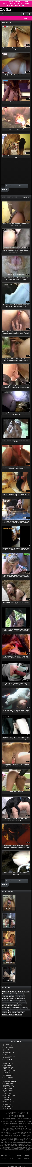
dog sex (11, 1014)
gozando (18, 1003)
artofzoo (11, 996)
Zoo (5, 9)
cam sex (20, 991)
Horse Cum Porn (9, 1101)
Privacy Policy (3, 1160)
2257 (14, 1160)
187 (25, 185)
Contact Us (25, 1160)
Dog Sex (7, 1044)
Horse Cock (8, 1103)
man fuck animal (16, 1007)
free (23, 1012)
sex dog (26, 991)
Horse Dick (8, 1099)
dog (9, 1012)
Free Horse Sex (9, 1093)
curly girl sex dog (19, 996)
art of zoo (5, 996)
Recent (26, 197)
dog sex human (19, 993)
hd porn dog (5, 1010)
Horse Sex (7, 1057)
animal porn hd (21, 998)
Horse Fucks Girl (9, 1052)
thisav (26, 3)
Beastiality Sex (9, 1063)
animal (14, 1012)
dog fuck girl (5, 991)
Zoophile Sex (8, 1059)
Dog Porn (18, 1)
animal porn (13, 991)
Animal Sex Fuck (9, 1047)
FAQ (2, 1158)
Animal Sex (8, 1075)
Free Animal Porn (10, 1070)
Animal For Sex (9, 1045)
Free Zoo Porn (9, 1098)
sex (19, 1012)
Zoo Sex (7, 1049)
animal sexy (5, 1000)
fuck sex (26, 1010)
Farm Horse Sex (9, 1090)
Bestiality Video (9, 1067)
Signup (10, 5)
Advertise (20, 1158)
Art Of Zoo (8, 1108)
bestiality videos (14, 1000)
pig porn (12, 1003)
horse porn (13, 998)
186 (19, 185)
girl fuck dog (18, 1014)
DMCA (10, 1160)
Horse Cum (8, 1104)
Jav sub (26, 1)
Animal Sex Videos (10, 1051)
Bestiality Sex (9, 1074)
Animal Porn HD (9, 1106)
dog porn (5, 1014)
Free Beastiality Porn (10, 1056)
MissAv (5, 3)
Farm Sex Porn (9, 1069)
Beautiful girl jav (16, 3)
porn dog (5, 993)
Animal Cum (8, 1092)
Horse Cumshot (9, 1086)
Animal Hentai (9, 1065)
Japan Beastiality (9, 1083)
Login (17, 5)
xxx (19, 1005)
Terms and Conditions (9, 1158)
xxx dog (20, 1010)
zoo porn (22, 1000)
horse (24, 1003)
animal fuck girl (6, 1007)
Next (4, 189)
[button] (24, 6)
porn (15, 1005)
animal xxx (5, 998)
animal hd (24, 1007)
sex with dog (13, 1010)
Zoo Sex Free (9, 1077)
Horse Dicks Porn (10, 1080)
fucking (4, 1005)
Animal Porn (8, 1062)
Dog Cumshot (9, 1085)
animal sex (5, 1003)
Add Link (8, 1161)
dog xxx (11, 993)
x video (4, 1012)
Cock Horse (8, 1088)
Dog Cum (7, 1072)
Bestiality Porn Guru (10, 1081)
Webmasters (27, 1158)
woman (10, 1005)
